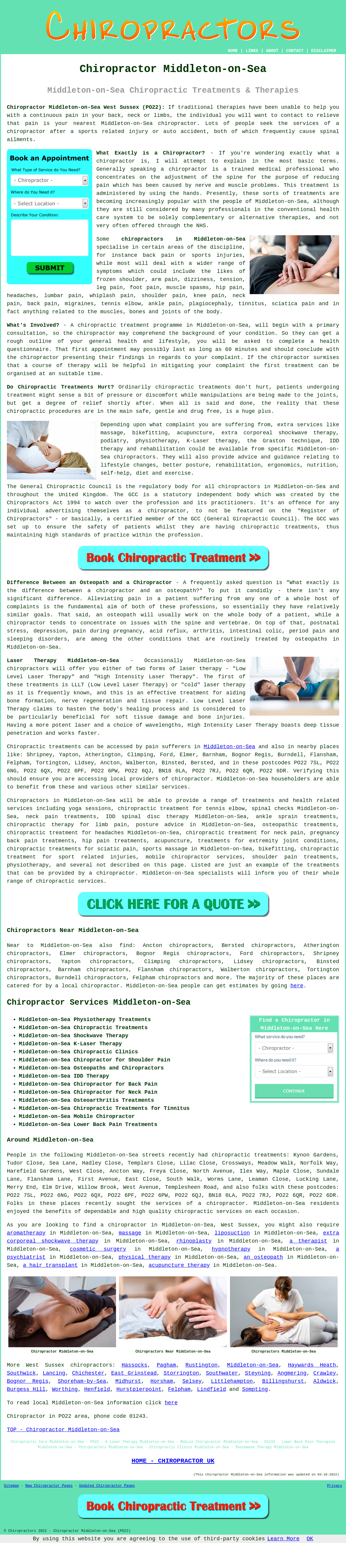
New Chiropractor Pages (48, 1486)
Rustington (202, 1365)
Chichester (88, 1373)
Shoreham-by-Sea (82, 1381)
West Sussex (45, 1365)
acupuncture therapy (179, 1265)
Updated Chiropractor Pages (107, 1486)
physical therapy (144, 1257)
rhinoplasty (194, 1241)
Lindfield (211, 1389)
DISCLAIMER (323, 50)
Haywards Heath (312, 1365)
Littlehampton (232, 1381)
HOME (233, 50)
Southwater (222, 1373)
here (297, 986)
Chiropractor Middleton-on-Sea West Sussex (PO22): (86, 107)
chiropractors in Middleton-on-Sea (183, 239)
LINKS (251, 50)
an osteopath (263, 1257)
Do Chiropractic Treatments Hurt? (60, 387)
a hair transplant (50, 1265)
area (81, 1416)
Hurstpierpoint (138, 1389)
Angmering (291, 1373)
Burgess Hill (26, 1389)
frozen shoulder (120, 279)
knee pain (209, 296)
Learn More (283, 1539)
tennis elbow (121, 304)
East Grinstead (134, 1373)
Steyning (258, 1373)
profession (184, 535)
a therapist (308, 1241)
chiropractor (39, 357)
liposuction (232, 1233)
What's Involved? (33, 325)
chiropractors (179, 978)
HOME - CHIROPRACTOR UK (173, 1460)
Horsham (161, 1381)
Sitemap (11, 1486)
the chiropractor (89, 333)
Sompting (255, 1389)
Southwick (21, 1373)
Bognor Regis (27, 1381)
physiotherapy (28, 865)
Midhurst (128, 1381)
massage (130, 1233)
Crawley (324, 1373)
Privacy (334, 1486)
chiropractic (97, 325)
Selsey (192, 1381)
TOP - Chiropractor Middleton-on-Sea (63, 1430)
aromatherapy (26, 1233)
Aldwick (324, 1381)
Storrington (181, 1373)
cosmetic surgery (98, 1249)
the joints (320, 395)
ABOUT (272, 50)
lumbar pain (62, 296)
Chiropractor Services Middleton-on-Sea (99, 1002)
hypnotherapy (231, 1249)
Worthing (65, 1389)
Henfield (97, 1389)
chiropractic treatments (193, 387)
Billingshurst (283, 1381)
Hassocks (134, 1365)
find (125, 945)
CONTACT (295, 50)
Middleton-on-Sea (229, 747)
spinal (329, 132)
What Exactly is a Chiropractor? (150, 153)
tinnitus (251, 304)
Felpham (179, 1389)
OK (310, 1539)
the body (207, 312)
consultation (26, 333)
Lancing (54, 1373)
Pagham (166, 1365)
